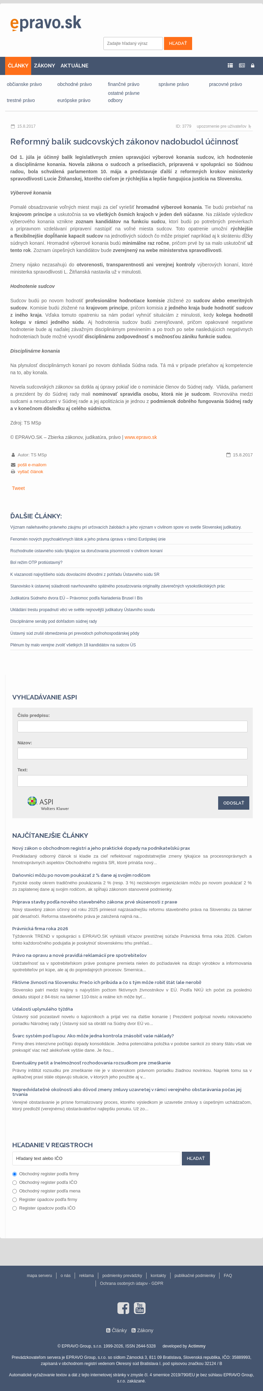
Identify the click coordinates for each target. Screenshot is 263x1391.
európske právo (74, 100)
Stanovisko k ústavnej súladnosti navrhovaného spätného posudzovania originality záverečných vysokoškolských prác (117, 586)
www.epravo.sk (141, 437)
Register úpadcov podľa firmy (44, 1199)
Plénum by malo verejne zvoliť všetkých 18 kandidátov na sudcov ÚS (73, 645)
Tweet (18, 488)
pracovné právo (225, 84)
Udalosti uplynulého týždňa (42, 1009)
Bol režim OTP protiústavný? (36, 562)
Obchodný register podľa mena (46, 1190)
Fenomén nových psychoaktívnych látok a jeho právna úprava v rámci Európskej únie (88, 539)
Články (119, 1330)
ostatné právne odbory (124, 96)
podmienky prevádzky (122, 1275)
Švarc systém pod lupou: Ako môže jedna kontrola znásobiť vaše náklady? (93, 1035)
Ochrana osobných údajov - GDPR (131, 1283)
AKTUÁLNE (74, 66)
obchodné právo (75, 84)
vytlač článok (30, 471)
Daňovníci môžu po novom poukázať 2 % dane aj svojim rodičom (81, 875)
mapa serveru (39, 1275)
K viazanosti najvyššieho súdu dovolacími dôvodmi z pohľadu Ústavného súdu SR (85, 574)
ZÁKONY (44, 66)
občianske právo (24, 84)
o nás (66, 1275)
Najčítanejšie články (50, 835)
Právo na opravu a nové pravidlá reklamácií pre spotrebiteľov (79, 955)
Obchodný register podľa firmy (45, 1173)
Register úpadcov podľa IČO (43, 1208)
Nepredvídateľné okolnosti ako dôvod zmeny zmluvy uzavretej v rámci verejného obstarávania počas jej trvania (126, 1092)
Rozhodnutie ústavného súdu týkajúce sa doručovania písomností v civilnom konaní (86, 550)
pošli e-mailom (32, 464)
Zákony (145, 1330)
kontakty (158, 1275)
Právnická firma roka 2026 (40, 928)
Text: (22, 769)
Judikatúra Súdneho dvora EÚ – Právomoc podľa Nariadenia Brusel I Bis (76, 598)
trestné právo (21, 100)
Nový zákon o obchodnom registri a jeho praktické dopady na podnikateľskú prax (101, 848)
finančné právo (123, 84)
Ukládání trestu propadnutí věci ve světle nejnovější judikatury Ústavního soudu (82, 609)
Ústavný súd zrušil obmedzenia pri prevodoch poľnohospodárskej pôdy (74, 633)
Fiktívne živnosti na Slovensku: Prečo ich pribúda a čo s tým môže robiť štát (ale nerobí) (106, 982)
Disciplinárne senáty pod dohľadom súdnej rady (53, 621)
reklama (86, 1275)
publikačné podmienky (195, 1275)
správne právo (174, 84)
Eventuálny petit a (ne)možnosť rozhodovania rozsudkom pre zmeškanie (91, 1062)
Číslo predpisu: (33, 715)
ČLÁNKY (18, 66)
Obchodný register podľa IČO (44, 1182)
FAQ (228, 1275)
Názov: (24, 742)
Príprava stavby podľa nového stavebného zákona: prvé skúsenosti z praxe (94, 902)
